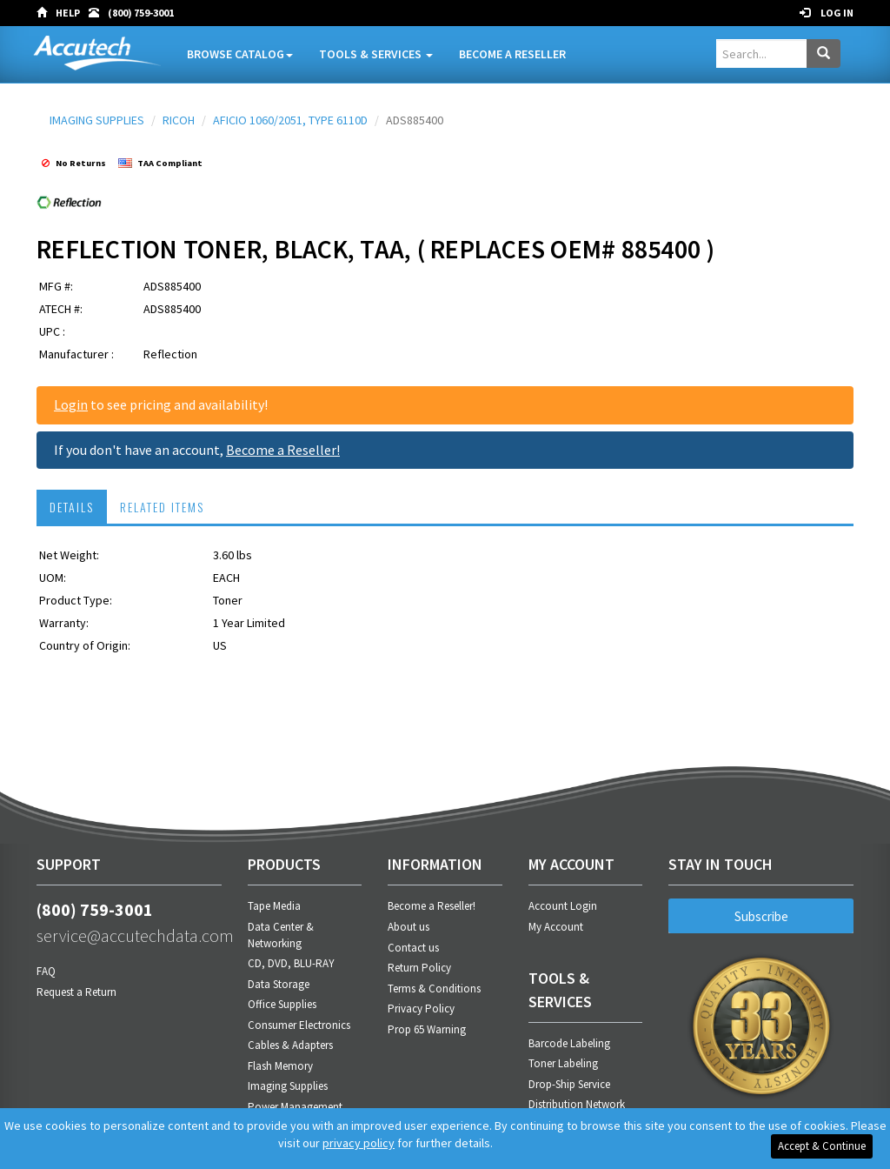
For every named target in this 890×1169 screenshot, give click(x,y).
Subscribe (761, 916)
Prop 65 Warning (427, 1029)
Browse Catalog (240, 54)
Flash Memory (280, 1066)
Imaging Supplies (288, 1086)
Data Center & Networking (281, 935)
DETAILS (72, 507)
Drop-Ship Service (569, 1084)
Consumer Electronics (299, 1025)
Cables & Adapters (290, 1045)
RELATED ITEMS (162, 507)
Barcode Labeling (569, 1043)
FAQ (46, 971)
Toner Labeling (563, 1063)
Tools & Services (376, 54)
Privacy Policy (421, 1008)
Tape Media (274, 905)
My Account (555, 926)
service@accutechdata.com (129, 935)
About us (408, 926)
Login (71, 404)
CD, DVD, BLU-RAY (291, 963)
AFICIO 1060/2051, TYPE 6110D (290, 120)
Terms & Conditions (434, 988)
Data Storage (278, 984)
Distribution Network (576, 1104)
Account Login (562, 905)
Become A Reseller (512, 54)
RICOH (179, 120)
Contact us (413, 947)
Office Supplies (282, 1004)
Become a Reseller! (283, 449)
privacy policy (358, 1143)
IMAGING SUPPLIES (97, 120)
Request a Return (76, 992)
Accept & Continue (822, 1146)
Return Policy (419, 967)
